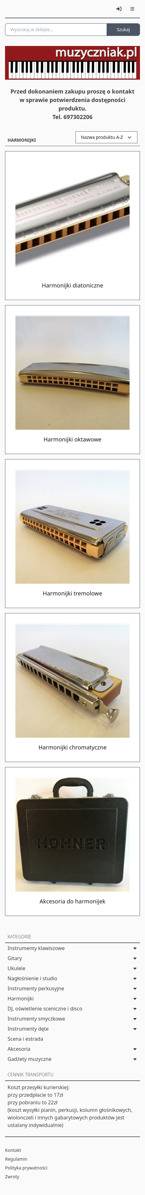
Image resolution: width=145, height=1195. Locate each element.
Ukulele (16, 968)
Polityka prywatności (26, 1168)
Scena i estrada (25, 1038)
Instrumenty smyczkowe (36, 1018)
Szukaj (123, 29)
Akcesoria (19, 1048)
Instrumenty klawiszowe (36, 948)
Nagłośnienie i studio (32, 978)
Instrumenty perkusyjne (36, 988)
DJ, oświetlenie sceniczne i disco (45, 1008)
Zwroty (12, 1177)
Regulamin (16, 1159)
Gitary (15, 958)
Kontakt (13, 1150)
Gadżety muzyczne (30, 1059)
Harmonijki (21, 998)
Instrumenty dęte (28, 1028)
